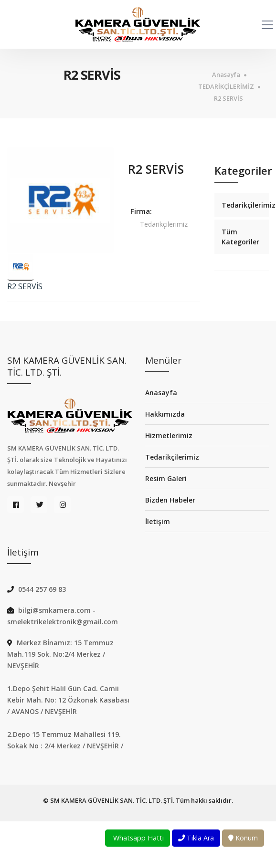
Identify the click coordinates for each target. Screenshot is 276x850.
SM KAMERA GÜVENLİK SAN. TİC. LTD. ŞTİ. (112, 800)
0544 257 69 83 (42, 589)
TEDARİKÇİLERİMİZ (226, 87)
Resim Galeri (166, 478)
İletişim (157, 521)
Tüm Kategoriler (240, 236)
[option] (60, 200)
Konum (243, 837)
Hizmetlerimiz (168, 435)
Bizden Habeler (170, 499)
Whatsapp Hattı (137, 837)
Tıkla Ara (196, 837)
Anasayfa (226, 75)
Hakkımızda (165, 414)
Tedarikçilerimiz (164, 224)
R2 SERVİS (228, 98)
